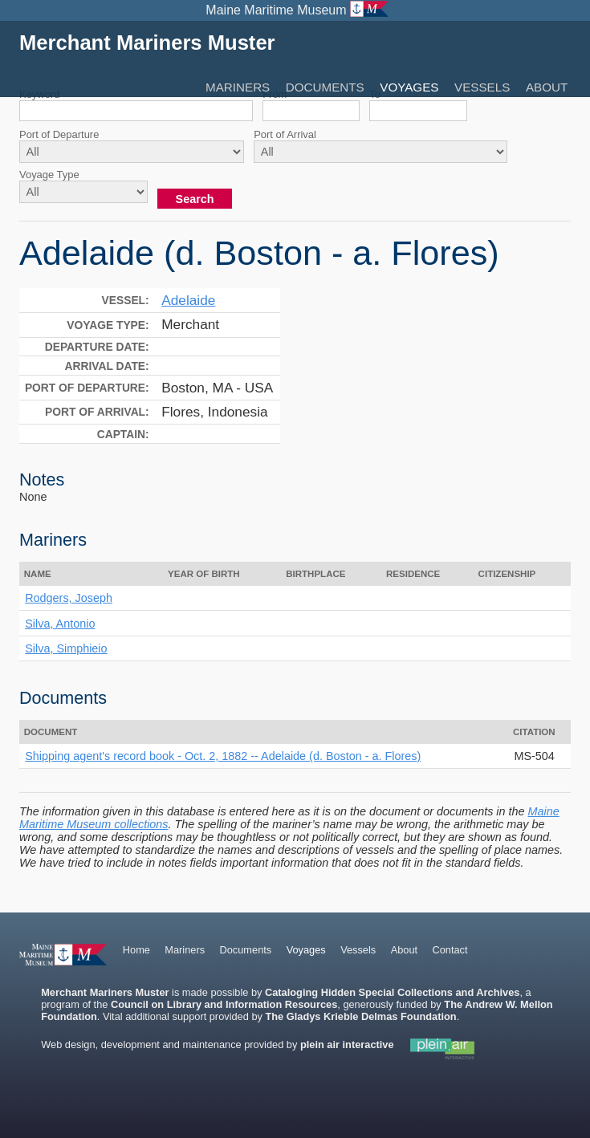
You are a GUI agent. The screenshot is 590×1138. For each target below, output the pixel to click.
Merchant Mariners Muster (147, 42)
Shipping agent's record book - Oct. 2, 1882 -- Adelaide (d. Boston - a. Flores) (223, 756)
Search (195, 199)
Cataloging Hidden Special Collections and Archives (392, 992)
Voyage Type (49, 175)
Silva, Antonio (60, 623)
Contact (449, 950)
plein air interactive (347, 1044)
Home (136, 950)
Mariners (237, 87)
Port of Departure (59, 134)
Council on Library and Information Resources (224, 1004)
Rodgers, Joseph (68, 597)
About (547, 87)
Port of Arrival (285, 134)
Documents (325, 87)
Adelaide (188, 300)
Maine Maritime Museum (275, 10)
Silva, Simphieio (66, 648)
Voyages (409, 87)
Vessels (482, 87)
